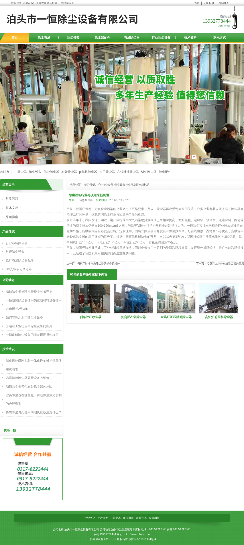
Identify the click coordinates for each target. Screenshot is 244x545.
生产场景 (102, 517)
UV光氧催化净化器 (19, 269)
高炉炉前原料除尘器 (219, 317)
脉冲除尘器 (51, 172)
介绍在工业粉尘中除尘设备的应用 (29, 326)
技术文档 (12, 208)
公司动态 (115, 517)
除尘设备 (35, 172)
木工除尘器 (107, 172)
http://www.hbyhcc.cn (137, 534)
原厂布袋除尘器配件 (20, 260)
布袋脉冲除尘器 (128, 172)
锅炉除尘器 (149, 172)
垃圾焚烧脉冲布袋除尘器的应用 (225, 263)
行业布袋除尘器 (17, 243)
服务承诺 (128, 517)
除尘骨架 (73, 37)
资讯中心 (95, 184)
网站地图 (223, 3)
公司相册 (208, 3)
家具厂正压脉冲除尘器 (176, 317)
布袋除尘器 (132, 37)
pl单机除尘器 (88, 172)
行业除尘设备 (161, 37)
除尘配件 (165, 172)
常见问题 (12, 198)
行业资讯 (107, 184)
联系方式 (219, 37)
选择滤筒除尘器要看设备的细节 (27, 378)
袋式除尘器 (232, 209)
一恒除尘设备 (85, 200)
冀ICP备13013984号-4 (142, 539)
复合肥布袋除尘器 (133, 317)
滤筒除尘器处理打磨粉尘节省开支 (29, 291)
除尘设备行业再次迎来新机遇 (132, 184)
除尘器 (22, 172)
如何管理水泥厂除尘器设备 (24, 317)
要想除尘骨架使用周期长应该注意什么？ (34, 412)
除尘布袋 (44, 37)
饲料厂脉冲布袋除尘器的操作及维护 (98, 263)
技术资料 (190, 37)
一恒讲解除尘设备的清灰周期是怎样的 (32, 335)
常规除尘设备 (15, 252)
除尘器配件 (102, 37)
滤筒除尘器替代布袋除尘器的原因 (29, 386)
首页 (197, 3)
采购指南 (12, 217)
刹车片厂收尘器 (90, 317)
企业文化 (90, 517)
